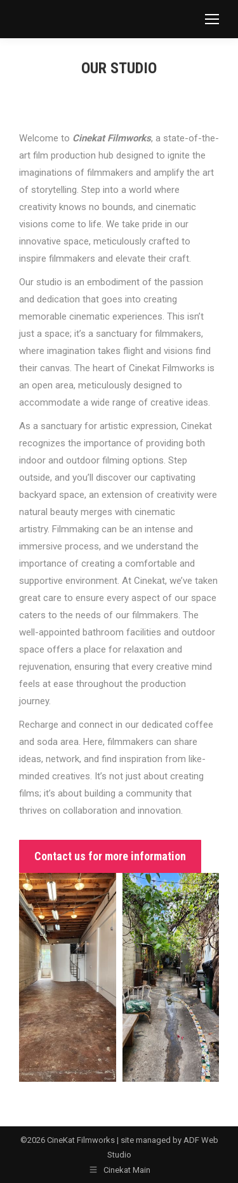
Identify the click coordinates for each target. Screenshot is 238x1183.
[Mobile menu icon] (212, 19)
